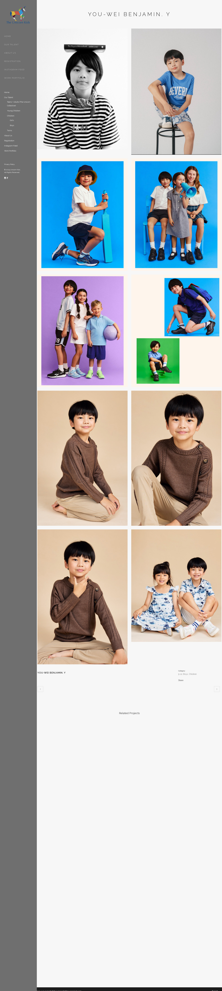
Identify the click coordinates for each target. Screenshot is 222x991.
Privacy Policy (9, 164)
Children (10, 116)
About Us (8, 136)
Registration (9, 141)
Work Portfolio (10, 151)
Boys (12, 125)
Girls (12, 120)
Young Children (13, 111)
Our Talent (8, 97)
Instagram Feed (11, 146)
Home (6, 92)
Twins (9, 130)
